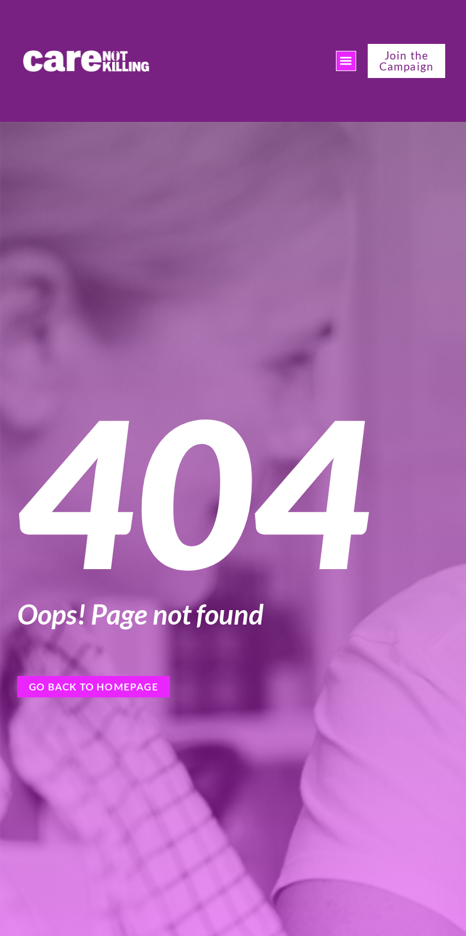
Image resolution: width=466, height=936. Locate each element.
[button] (346, 61)
